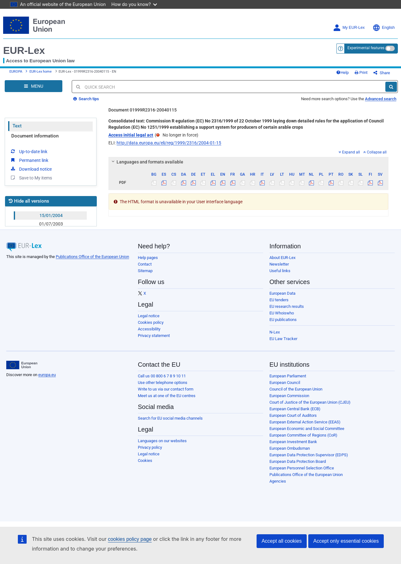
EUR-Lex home (40, 72)
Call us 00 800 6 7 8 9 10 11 (162, 376)
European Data (282, 293)
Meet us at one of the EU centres (166, 395)
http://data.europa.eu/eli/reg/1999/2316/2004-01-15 (169, 142)
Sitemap (145, 270)
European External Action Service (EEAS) (305, 422)
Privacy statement (154, 335)
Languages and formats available (147, 161)
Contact (145, 264)
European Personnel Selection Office (301, 468)
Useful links (279, 270)
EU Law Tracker (283, 338)
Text (17, 126)
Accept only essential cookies (346, 541)
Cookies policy (151, 322)
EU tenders (279, 300)
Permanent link (29, 160)
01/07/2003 (51, 223)
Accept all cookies (282, 541)
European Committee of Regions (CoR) (303, 435)
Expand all (349, 152)
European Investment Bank (293, 441)
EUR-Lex (24, 50)
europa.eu (47, 374)
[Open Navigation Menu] (33, 86)
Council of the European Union (295, 389)
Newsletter (279, 264)
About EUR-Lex (282, 257)
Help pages (148, 257)
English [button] (383, 28)
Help (342, 72)
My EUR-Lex (349, 28)
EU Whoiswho (281, 313)
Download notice (31, 169)
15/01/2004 (51, 215)
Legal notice (148, 315)
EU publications (283, 319)
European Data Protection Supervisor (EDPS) (308, 455)
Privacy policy (150, 447)
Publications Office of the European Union (92, 256)
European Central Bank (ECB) (294, 408)
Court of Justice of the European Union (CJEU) (310, 402)
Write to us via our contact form (165, 389)
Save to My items (31, 177)
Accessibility (149, 329)
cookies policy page (130, 539)
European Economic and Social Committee (306, 428)
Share (381, 72)
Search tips (86, 98)
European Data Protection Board (297, 461)
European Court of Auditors (293, 415)
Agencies (277, 481)
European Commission (289, 395)
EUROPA (15, 72)
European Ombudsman (289, 448)
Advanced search (380, 98)
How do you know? (134, 4)
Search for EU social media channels (170, 418)
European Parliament (287, 376)
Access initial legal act (130, 134)
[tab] (248, 162)
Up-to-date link (28, 151)
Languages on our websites (162, 440)
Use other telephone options (162, 382)
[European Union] (21, 365)
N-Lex (274, 332)
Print (361, 72)
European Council (284, 382)
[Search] (391, 87)
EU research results (286, 306)
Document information (35, 136)
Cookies (145, 460)
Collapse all (375, 152)
